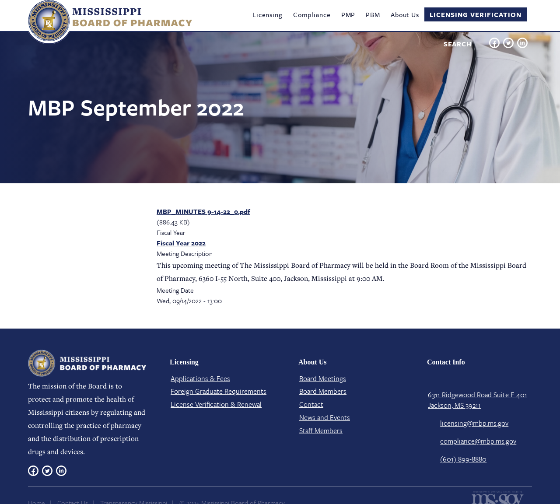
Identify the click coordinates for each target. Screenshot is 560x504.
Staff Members (321, 430)
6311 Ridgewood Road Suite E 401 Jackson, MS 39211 (477, 399)
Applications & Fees (200, 378)
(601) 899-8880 (463, 459)
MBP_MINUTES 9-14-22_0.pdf (203, 211)
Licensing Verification (476, 14)
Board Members (322, 391)
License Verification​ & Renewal (216, 404)
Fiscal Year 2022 (181, 243)
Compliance (312, 14)
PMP (348, 14)
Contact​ (311, 404)
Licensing (267, 14)
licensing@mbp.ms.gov (474, 423)
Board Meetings (322, 378)
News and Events (324, 417)
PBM (373, 14)
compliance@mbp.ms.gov (478, 441)
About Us (405, 14)
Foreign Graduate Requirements (218, 391)
